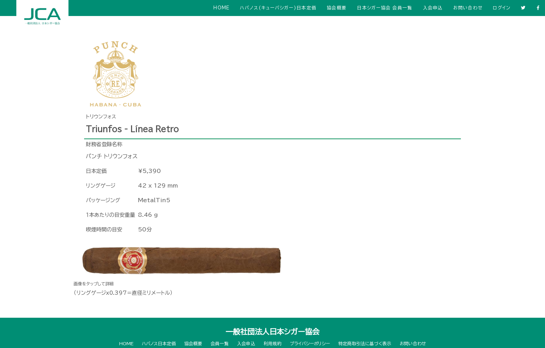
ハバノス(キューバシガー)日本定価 (278, 8)
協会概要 (337, 8)
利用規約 (272, 343)
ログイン (502, 8)
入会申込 (433, 8)
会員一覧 (220, 343)
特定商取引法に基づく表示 (364, 343)
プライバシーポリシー (310, 343)
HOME (221, 8)
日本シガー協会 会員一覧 (384, 8)
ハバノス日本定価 (159, 343)
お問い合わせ (468, 8)
